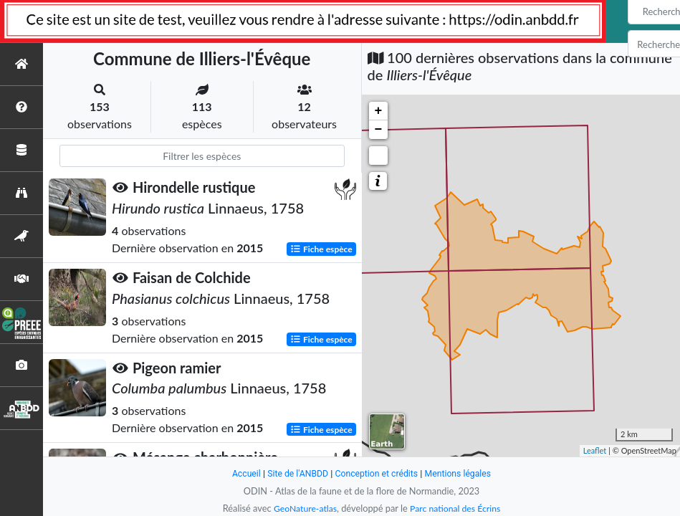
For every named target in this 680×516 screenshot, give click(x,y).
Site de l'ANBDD (295, 473)
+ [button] (379, 111)
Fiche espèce (321, 248)
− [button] (379, 129)
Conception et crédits (377, 473)
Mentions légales (462, 473)
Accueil (241, 473)
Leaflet (595, 450)
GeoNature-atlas (303, 508)
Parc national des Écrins (456, 508)
